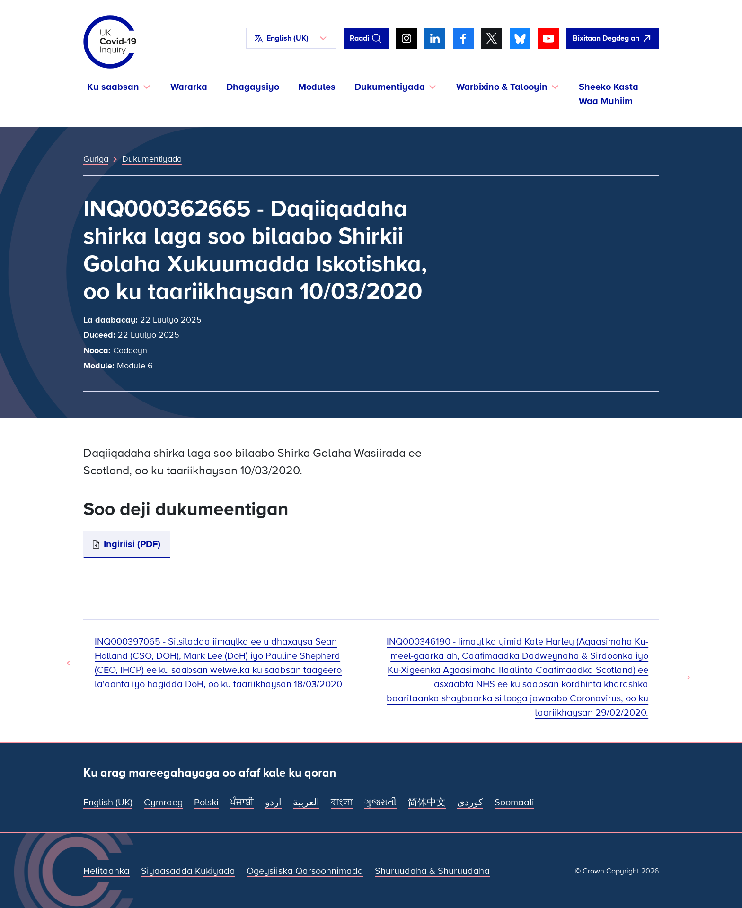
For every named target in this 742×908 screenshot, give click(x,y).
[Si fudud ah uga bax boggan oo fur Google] (612, 38)
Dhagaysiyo (252, 87)
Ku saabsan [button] (113, 87)
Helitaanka (106, 871)
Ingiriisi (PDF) (132, 544)
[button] (291, 38)
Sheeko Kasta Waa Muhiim (608, 94)
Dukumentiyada (152, 159)
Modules (317, 87)
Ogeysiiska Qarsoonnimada (305, 871)
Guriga (95, 159)
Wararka (188, 87)
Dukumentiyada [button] (389, 87)
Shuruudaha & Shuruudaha (432, 871)
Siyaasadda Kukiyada (188, 871)
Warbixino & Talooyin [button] (502, 87)
